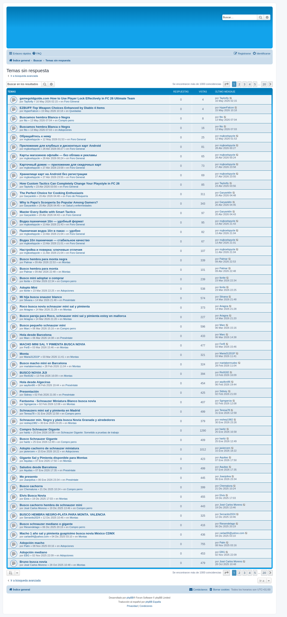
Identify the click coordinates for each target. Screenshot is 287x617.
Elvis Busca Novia (33, 495)
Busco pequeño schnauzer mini (43, 325)
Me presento (29, 476)
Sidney (28, 394)
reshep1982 (30, 423)
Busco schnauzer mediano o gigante (46, 524)
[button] (226, 84)
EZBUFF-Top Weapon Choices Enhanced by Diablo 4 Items (62, 108)
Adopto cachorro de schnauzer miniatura (49, 448)
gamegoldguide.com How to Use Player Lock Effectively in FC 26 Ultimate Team (77, 98)
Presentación (29, 391)
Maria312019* (32, 356)
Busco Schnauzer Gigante (38, 439)
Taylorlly (28, 101)
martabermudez (33, 366)
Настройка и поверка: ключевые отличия (51, 249)
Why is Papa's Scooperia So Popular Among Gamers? (59, 202)
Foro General (71, 101)
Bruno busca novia (33, 561)
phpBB (130, 597)
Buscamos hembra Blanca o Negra (45, 117)
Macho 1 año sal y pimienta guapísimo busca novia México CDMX (67, 533)
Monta (24, 353)
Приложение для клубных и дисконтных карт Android (60, 145)
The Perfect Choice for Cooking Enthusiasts (51, 193)
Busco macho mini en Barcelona (43, 363)
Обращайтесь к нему (35, 136)
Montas (66, 262)
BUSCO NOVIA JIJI (33, 372)
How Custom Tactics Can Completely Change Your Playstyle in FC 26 (69, 183)
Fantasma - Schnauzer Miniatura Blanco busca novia (58, 401)
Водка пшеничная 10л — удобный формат (52, 221)
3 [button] (244, 84)
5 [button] (255, 84)
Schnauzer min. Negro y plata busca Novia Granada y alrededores (67, 420)
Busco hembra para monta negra (43, 259)
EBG (26, 555)
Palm (27, 546)
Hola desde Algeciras (35, 382)
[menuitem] (36, 53)
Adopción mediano (33, 552)
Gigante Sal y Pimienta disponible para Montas (53, 457)
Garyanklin (30, 196)
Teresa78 (29, 413)
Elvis (26, 498)
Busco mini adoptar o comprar (42, 278)
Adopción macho (32, 543)
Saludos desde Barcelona (38, 467)
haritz (27, 432)
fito (25, 120)
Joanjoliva (29, 479)
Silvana (28, 300)
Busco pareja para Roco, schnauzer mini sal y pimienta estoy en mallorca (73, 316)
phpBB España (153, 602)
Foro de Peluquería (77, 196)
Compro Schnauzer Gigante (40, 429)
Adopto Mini (28, 287)
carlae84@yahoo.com (36, 536)
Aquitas (28, 460)
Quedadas (75, 111)
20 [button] (264, 84)
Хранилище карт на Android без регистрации (53, 174)
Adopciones (65, 129)
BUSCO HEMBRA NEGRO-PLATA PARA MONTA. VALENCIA (62, 514)
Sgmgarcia (30, 404)
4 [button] (249, 84)
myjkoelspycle (32, 139)
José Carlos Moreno (35, 508)
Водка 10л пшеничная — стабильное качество (55, 240)
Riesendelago (32, 527)
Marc (27, 328)
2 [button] (239, 84)
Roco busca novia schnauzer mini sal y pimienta (55, 306)
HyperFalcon (31, 111)
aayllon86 (29, 385)
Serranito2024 (32, 517)
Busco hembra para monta (39, 268)
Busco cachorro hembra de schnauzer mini (51, 505)
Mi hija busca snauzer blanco (41, 297)
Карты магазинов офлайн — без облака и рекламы (58, 155)
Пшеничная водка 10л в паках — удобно (50, 230)
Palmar (28, 262)
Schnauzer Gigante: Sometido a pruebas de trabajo (90, 432)
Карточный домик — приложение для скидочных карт (60, 164)
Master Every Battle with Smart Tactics (48, 212)
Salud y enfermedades (79, 205)
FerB (27, 347)
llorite (27, 281)
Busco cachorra (31, 486)
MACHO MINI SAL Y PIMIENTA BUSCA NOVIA (52, 344)
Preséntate (69, 300)
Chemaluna (30, 489)
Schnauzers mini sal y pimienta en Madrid (50, 410)
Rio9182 (29, 375)
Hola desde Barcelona (36, 335)
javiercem (29, 451)
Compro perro (66, 120)
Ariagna (28, 309)
